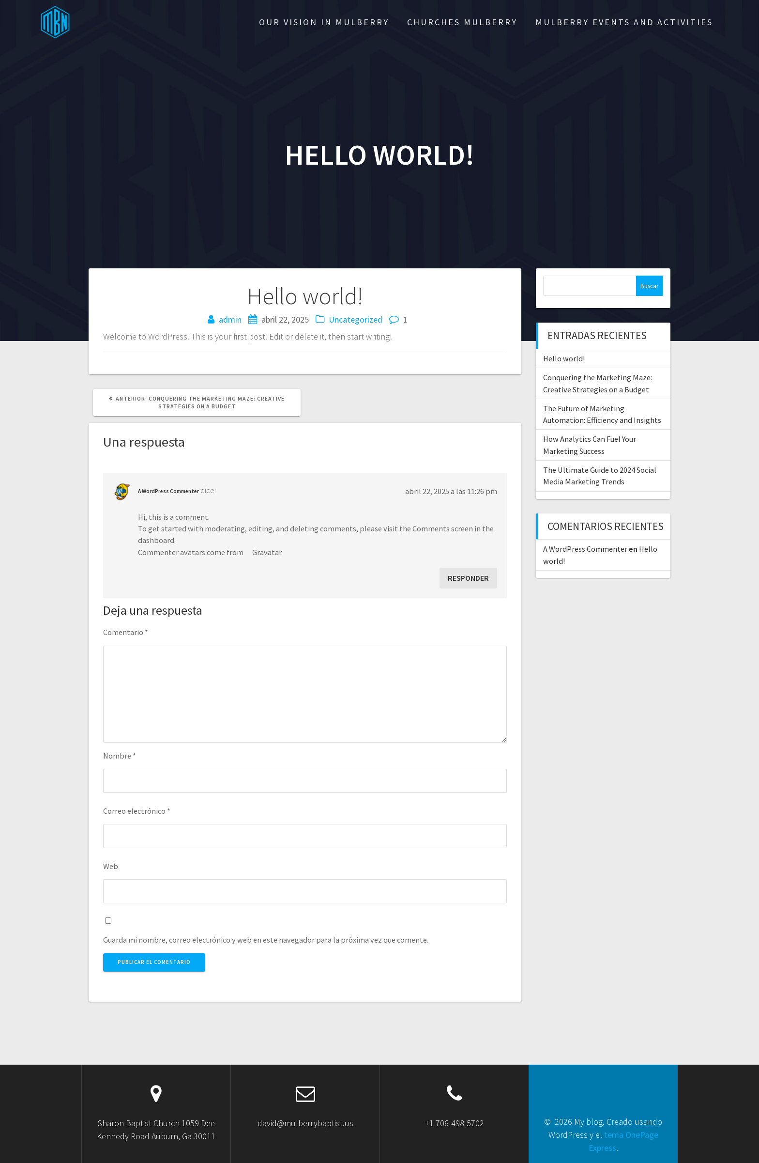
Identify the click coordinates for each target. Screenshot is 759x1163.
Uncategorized (355, 319)
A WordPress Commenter (168, 491)
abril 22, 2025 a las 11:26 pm (451, 491)
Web (110, 866)
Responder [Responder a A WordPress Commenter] (468, 578)
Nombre (119, 755)
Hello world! (564, 358)
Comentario (125, 632)
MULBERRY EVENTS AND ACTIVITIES (624, 22)
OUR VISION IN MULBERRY (324, 22)
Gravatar (266, 552)
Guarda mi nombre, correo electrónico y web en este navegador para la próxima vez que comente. (265, 940)
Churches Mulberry (462, 22)
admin (230, 319)
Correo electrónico (136, 811)
